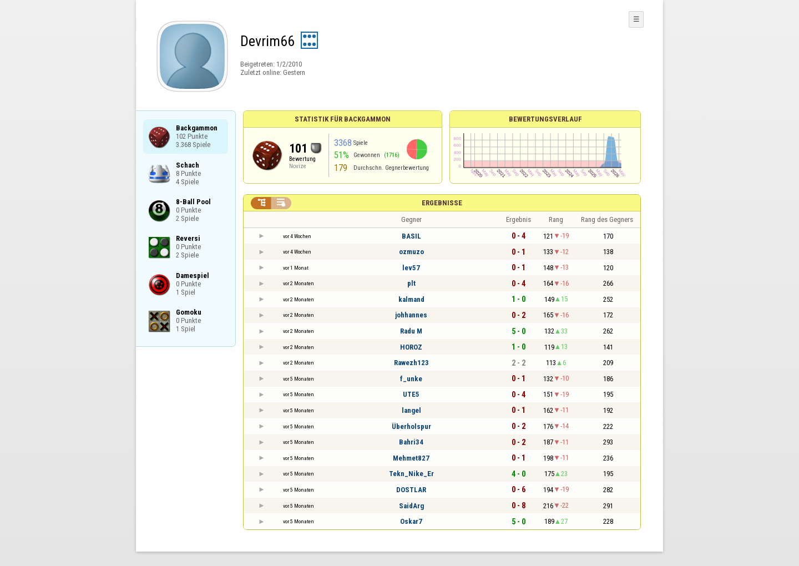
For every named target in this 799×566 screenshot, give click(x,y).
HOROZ (411, 347)
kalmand (411, 299)
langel (411, 410)
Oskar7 (411, 521)
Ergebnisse (442, 203)
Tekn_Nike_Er (411, 473)
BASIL (411, 236)
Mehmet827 (411, 458)
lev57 (411, 268)
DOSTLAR (411, 490)
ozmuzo (411, 251)
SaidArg (411, 506)
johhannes (411, 315)
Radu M (411, 331)
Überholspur (411, 426)
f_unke (411, 379)
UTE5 (411, 394)
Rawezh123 (411, 362)
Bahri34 (411, 442)
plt (411, 283)
